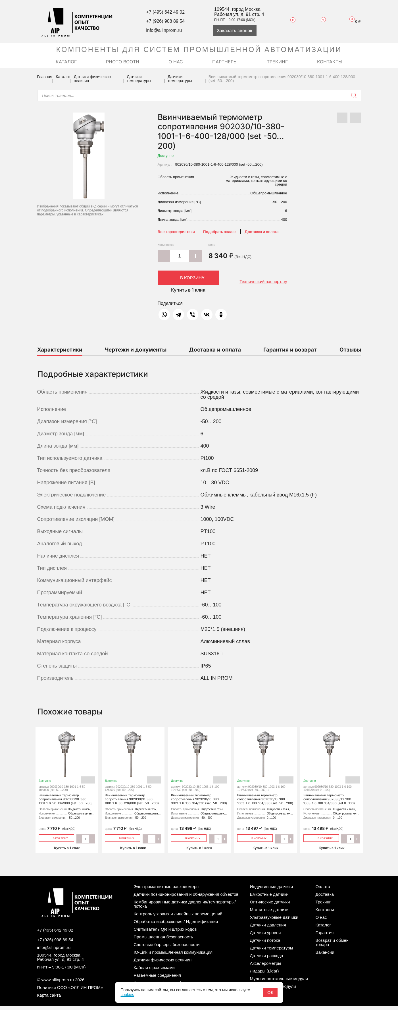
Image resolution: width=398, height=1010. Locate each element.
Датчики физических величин (93, 78)
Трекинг (323, 906)
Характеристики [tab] (59, 349)
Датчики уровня (265, 936)
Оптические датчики (270, 906)
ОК (270, 992)
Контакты (324, 913)
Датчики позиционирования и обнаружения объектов (186, 898)
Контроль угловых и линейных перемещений (178, 918)
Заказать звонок (234, 30)
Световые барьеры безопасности (167, 948)
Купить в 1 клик (188, 290)
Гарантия (324, 936)
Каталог (63, 76)
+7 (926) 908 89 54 (165, 21)
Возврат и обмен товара (332, 946)
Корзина (352, 21)
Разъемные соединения (157, 979)
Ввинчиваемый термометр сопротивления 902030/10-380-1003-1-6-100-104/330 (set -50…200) (199, 771)
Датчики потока (265, 944)
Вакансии (324, 956)
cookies (127, 994)
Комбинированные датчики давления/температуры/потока (185, 908)
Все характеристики (176, 231)
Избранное (290, 21)
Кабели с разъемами (154, 971)
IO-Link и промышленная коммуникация (173, 956)
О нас (321, 921)
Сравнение (320, 21)
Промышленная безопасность (163, 941)
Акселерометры (265, 967)
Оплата (322, 890)
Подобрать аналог (219, 231)
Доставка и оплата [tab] (215, 349)
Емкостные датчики (269, 898)
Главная (44, 76)
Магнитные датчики (269, 913)
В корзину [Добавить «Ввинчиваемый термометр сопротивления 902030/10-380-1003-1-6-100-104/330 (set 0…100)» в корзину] (321, 841)
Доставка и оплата (261, 231)
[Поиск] (354, 95)
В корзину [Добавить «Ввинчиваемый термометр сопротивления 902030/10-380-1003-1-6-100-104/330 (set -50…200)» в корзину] (189, 841)
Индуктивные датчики (271, 890)
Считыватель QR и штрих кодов (165, 933)
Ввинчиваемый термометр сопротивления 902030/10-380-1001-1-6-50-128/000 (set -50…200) (133, 769)
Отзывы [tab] (350, 349)
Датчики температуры (139, 78)
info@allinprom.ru (164, 30)
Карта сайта (49, 999)
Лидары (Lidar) (264, 975)
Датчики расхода (266, 959)
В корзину (188, 277)
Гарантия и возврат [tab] (290, 349)
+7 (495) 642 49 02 (165, 12)
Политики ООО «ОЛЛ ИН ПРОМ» (70, 992)
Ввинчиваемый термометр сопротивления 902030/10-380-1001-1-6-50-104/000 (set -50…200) (66, 769)
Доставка (324, 898)
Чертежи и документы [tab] (135, 349)
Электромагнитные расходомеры (166, 890)
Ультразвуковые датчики (274, 921)
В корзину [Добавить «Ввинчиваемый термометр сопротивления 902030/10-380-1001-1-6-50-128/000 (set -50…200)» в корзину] (123, 841)
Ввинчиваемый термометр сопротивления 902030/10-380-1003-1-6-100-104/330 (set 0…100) (331, 769)
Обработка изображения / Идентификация (176, 925)
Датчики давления (268, 929)
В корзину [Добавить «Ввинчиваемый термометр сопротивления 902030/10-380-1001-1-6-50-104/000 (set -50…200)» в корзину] (56, 841)
